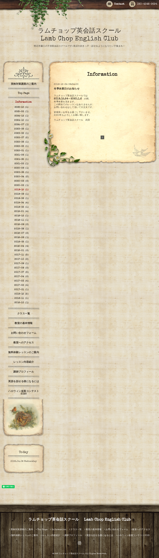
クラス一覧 (23, 314)
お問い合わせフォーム (23, 333)
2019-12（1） (22, 190)
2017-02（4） (22, 285)
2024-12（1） (22, 116)
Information (23, 102)
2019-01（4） (22, 211)
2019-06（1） (22, 198)
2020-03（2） (22, 181)
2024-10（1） (22, 120)
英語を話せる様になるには (23, 381)
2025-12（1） (22, 107)
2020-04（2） (22, 177)
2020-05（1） (22, 172)
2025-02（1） (22, 112)
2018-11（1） (22, 220)
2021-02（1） (22, 164)
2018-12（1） (22, 216)
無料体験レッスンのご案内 (23, 352)
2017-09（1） (22, 264)
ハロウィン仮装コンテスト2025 (23, 392)
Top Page (24, 93)
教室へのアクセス (23, 343)
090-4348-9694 (143, 4)
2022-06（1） (22, 142)
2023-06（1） (22, 129)
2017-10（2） (22, 259)
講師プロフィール (23, 372)
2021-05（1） (22, 159)
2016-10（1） (22, 303)
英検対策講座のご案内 (23, 84)
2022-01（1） (22, 151)
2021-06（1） (22, 155)
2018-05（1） (22, 242)
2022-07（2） (22, 138)
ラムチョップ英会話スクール (71, 554)
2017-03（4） (22, 281)
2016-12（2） (22, 294)
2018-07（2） (22, 233)
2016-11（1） (22, 298)
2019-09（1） (22, 194)
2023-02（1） (22, 133)
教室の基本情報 (24, 323)
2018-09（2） (22, 224)
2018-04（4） (22, 246)
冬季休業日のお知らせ (67, 89)
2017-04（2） (22, 277)
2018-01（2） (22, 251)
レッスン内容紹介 (23, 362)
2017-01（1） (22, 290)
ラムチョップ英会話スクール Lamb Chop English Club (79, 520)
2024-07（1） (22, 125)
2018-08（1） (22, 229)
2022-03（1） (22, 146)
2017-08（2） (22, 268)
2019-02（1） (22, 207)
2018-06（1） (22, 238)
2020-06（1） (22, 168)
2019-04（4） (22, 203)
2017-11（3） (22, 255)
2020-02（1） (22, 185)
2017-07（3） (22, 272)
